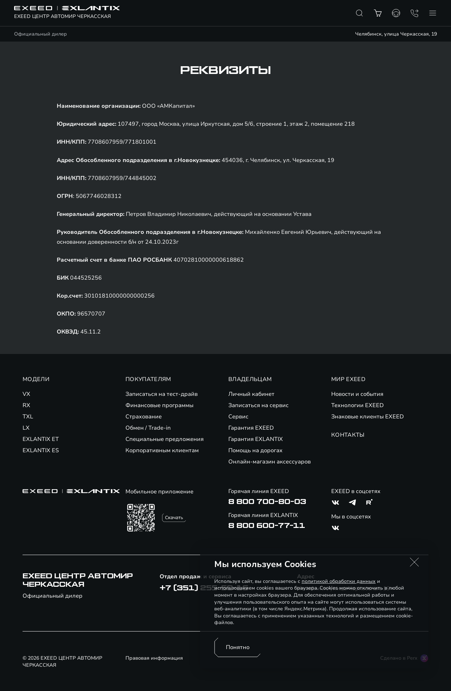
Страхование (143, 416)
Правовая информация (154, 658)
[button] (414, 562)
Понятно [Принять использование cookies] (237, 647)
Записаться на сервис (258, 405)
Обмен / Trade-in (148, 428)
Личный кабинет (251, 394)
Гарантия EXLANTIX (255, 439)
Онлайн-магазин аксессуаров (269, 462)
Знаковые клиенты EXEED (367, 416)
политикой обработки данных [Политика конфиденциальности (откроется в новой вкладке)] (339, 581)
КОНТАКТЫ (348, 435)
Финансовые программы (159, 405)
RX (26, 405)
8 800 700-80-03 (267, 501)
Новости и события (357, 394)
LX (26, 428)
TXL (28, 416)
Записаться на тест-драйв (161, 394)
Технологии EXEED (357, 405)
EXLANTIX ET (41, 439)
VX (26, 394)
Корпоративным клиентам (162, 450)
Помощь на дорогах (255, 450)
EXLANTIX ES (41, 450)
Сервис (238, 416)
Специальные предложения (164, 439)
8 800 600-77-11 (266, 525)
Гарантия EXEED (251, 428)
